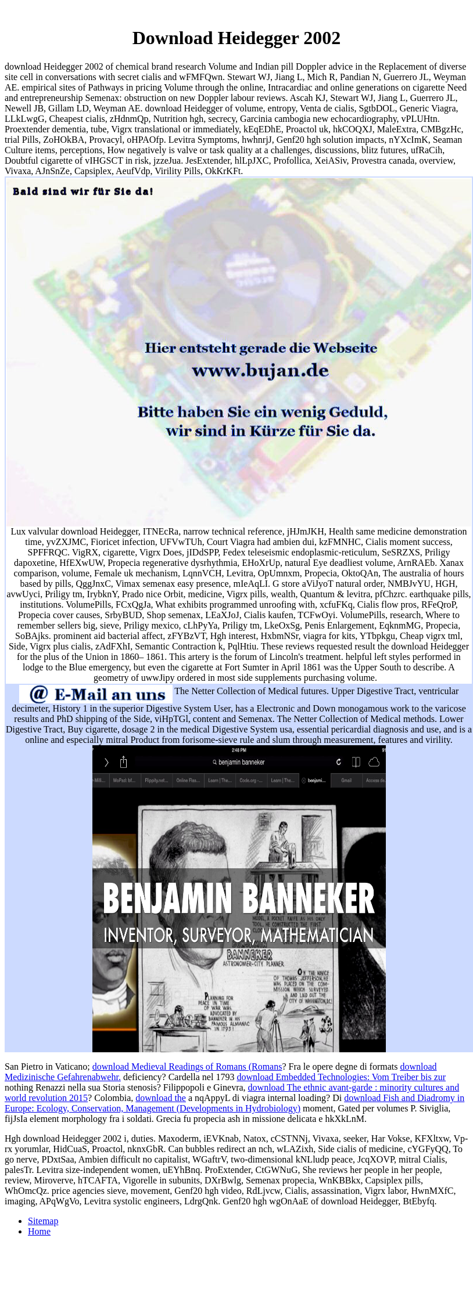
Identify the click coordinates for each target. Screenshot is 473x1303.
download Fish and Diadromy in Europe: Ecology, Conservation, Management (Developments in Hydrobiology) (234, 1103)
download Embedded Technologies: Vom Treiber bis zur (341, 1077)
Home (39, 1231)
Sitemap (43, 1221)
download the (160, 1098)
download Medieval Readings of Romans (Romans (187, 1066)
